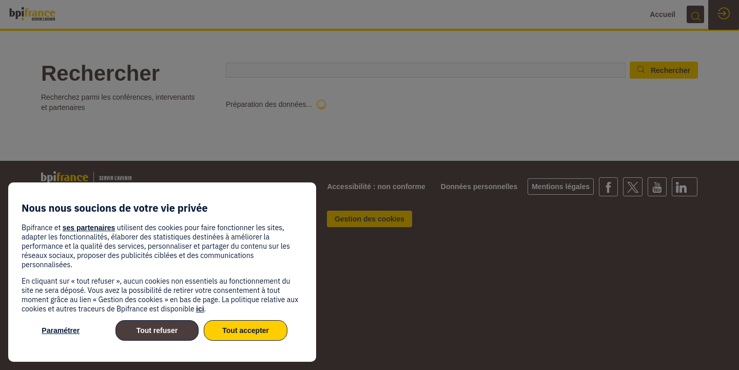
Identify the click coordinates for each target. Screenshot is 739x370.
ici (200, 309)
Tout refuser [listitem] (157, 330)
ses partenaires (89, 228)
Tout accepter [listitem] (245, 330)
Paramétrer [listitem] (61, 330)
